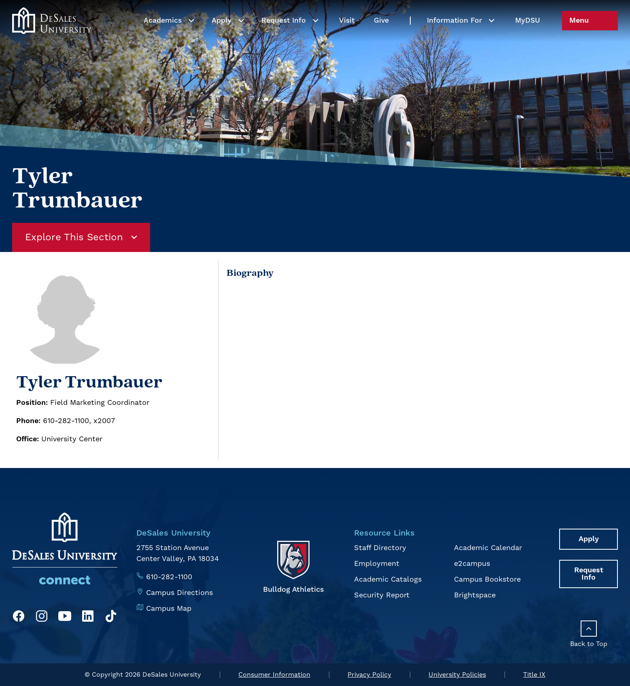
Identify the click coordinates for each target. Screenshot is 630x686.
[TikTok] (110, 618)
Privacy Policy (369, 675)
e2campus (472, 563)
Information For (454, 37)
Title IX (534, 675)
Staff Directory (380, 548)
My (527, 37)
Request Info (283, 37)
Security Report (381, 595)
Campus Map (168, 608)
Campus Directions (179, 592)
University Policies (457, 675)
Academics (163, 37)
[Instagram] (41, 618)
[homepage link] (51, 37)
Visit (346, 37)
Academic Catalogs (388, 579)
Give (381, 37)
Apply (221, 37)
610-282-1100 (169, 577)
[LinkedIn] (87, 618)
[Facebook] (18, 618)
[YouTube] (64, 618)
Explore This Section (81, 237)
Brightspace (475, 595)
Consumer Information (274, 675)
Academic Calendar (488, 548)
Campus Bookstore (487, 579)
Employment (376, 563)
